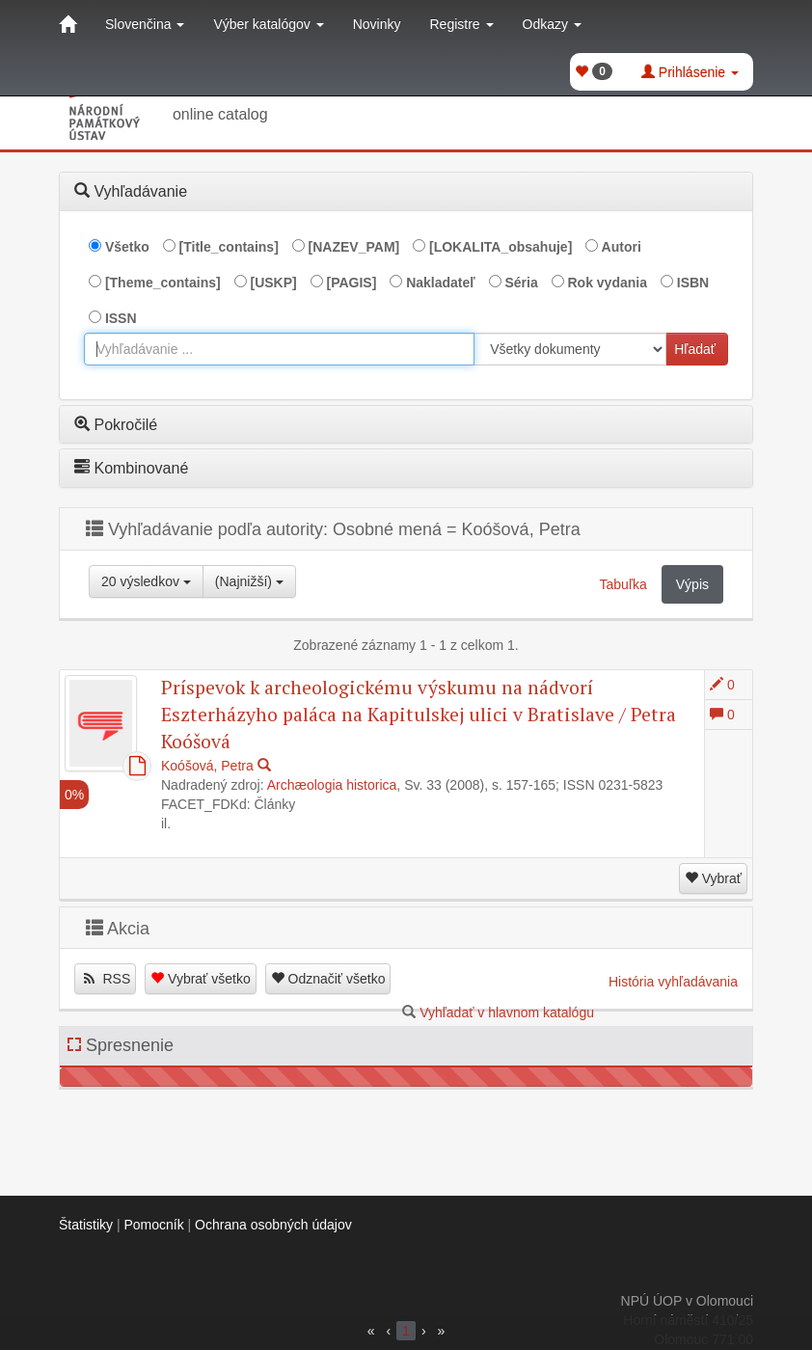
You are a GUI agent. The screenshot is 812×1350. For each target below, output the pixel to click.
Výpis (692, 584)
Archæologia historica (332, 785)
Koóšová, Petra (207, 765)
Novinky (377, 24)
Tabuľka (623, 584)
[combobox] (279, 349)
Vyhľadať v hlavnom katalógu (507, 1012)
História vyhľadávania (673, 981)
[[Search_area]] (570, 349)
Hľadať (695, 349)
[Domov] (67, 24)
